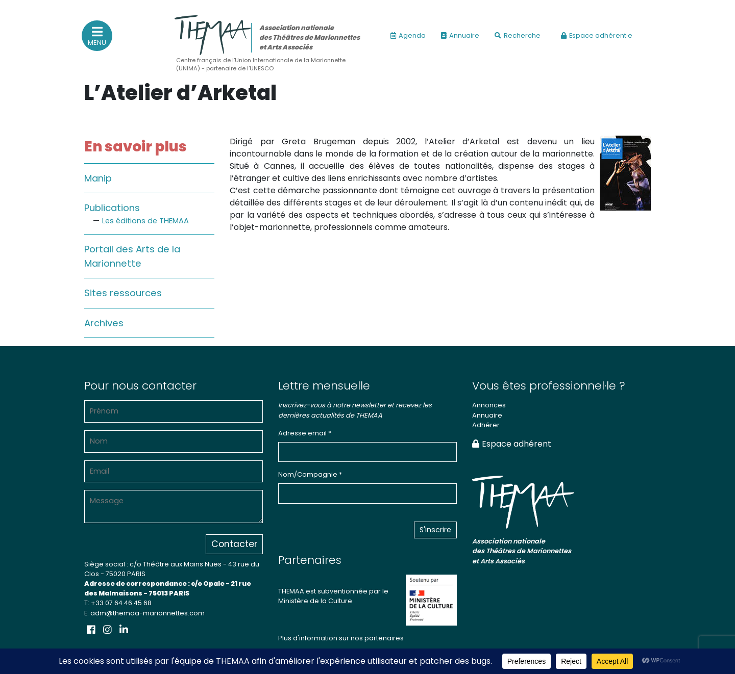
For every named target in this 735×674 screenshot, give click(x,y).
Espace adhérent (511, 444)
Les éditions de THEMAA (145, 221)
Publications (112, 207)
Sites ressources (123, 293)
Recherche (518, 35)
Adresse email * (304, 433)
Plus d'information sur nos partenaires (341, 638)
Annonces (489, 405)
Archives (104, 323)
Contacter (234, 544)
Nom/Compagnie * (310, 474)
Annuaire (460, 35)
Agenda (408, 35)
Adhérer (486, 425)
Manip (98, 178)
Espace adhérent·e (596, 35)
